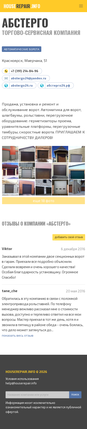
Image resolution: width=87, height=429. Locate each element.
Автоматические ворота (21, 49)
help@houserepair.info (21, 383)
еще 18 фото (43, 200)
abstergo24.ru (22, 85)
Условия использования (22, 379)
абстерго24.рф (58, 85)
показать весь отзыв (17, 335)
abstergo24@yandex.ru (28, 78)
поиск (75, 394)
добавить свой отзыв (69, 237)
